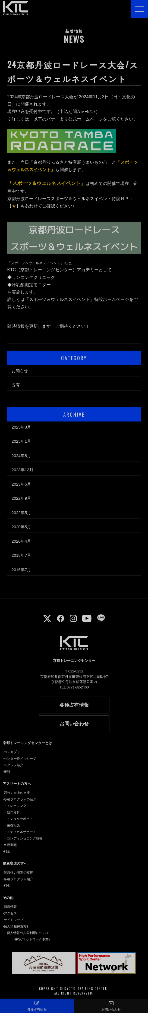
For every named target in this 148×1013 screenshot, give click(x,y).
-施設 (6, 771)
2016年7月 (21, 569)
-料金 (6, 851)
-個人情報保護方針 (16, 926)
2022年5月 (21, 512)
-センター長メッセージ (19, 758)
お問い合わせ (74, 723)
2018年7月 (21, 555)
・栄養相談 (12, 825)
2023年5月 (21, 484)
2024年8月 (21, 455)
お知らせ (20, 370)
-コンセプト (11, 752)
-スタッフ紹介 (13, 765)
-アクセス (10, 913)
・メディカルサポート (20, 832)
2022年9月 (21, 498)
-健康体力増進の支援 (18, 872)
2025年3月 (21, 427)
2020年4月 (21, 541)
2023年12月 (22, 469)
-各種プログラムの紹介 (19, 799)
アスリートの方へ (17, 784)
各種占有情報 (74, 705)
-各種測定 (10, 845)
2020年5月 (21, 526)
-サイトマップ (13, 920)
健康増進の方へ (15, 863)
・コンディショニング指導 (23, 838)
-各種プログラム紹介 (18, 879)
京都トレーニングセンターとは (27, 743)
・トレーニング (15, 806)
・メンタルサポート (18, 819)
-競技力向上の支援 (16, 793)
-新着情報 (10, 907)
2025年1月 (21, 441)
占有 (16, 384)
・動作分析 (12, 812)
